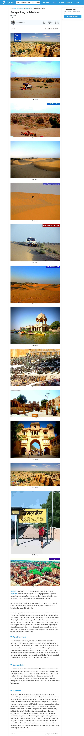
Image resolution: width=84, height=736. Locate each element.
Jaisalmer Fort (18, 637)
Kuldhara (15, 691)
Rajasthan (13, 594)
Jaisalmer (13, 591)
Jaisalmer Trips (29, 8)
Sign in (77, 2)
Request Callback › (72, 16)
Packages (61, 2)
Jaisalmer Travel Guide (18, 8)
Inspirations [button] (46, 2)
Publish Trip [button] (69, 2)
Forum (54, 2)
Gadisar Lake (17, 665)
